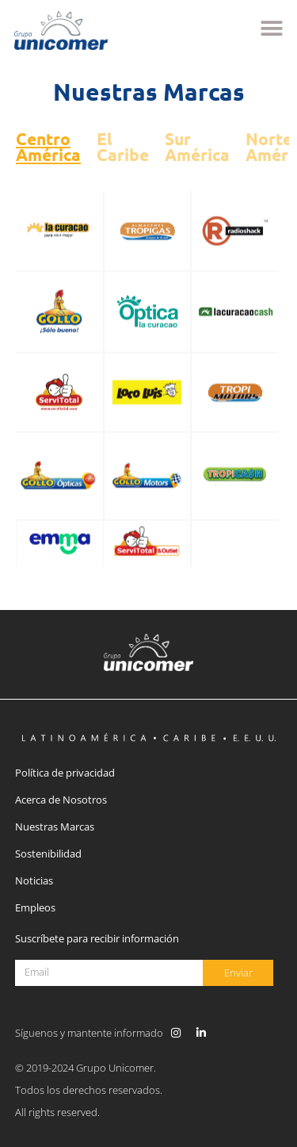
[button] (271, 29)
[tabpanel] (148, 378)
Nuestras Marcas (54, 826)
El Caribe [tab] (123, 147)
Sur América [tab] (197, 147)
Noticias (34, 880)
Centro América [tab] (48, 147)
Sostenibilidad (48, 853)
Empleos (35, 907)
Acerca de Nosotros (61, 799)
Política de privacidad (65, 772)
